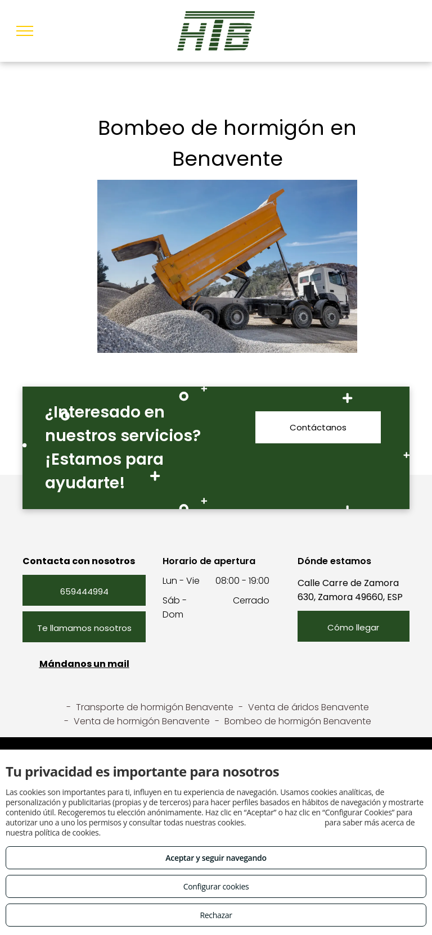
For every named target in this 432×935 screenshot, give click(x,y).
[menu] (24, 31)
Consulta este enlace (285, 822)
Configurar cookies (216, 886)
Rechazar (216, 915)
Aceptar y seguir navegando (215, 857)
